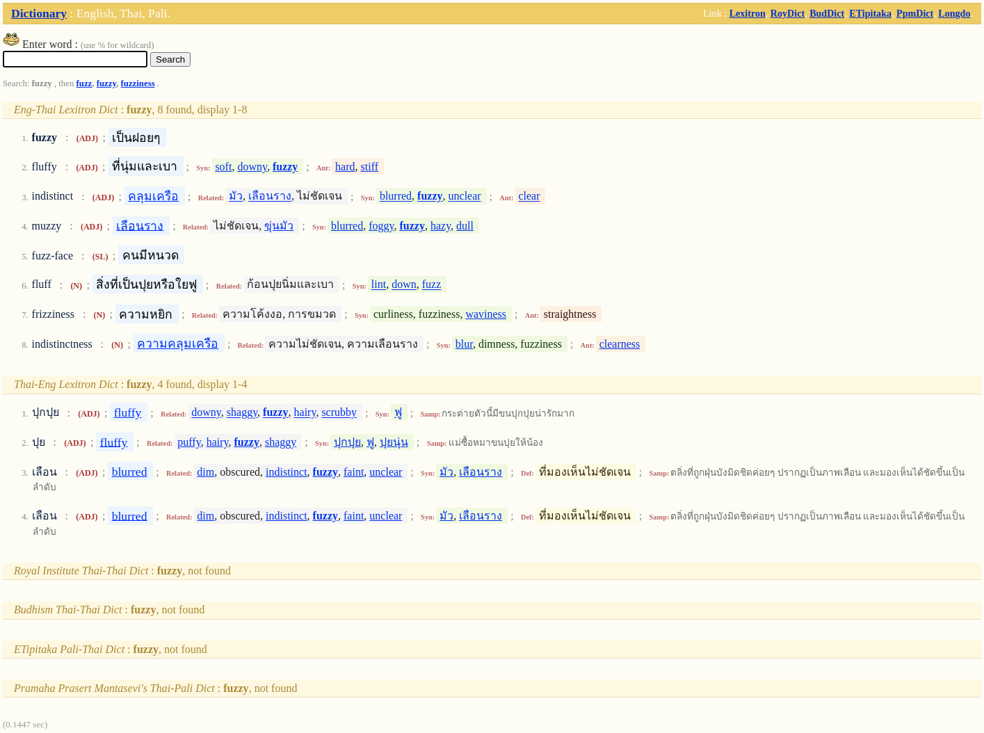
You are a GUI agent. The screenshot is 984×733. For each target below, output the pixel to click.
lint (378, 285)
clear (529, 196)
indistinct (286, 472)
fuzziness (138, 83)
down (404, 285)
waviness (485, 314)
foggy (381, 226)
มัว (236, 196)
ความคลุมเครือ (177, 344)
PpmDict (914, 13)
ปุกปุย (347, 442)
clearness (619, 344)
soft (223, 166)
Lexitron (747, 13)
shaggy (242, 413)
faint (354, 472)
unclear (465, 196)
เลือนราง (269, 196)
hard (345, 166)
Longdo (954, 13)
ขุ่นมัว (278, 226)
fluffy (128, 412)
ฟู (398, 413)
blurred (396, 196)
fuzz (84, 83)
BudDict (826, 13)
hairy (305, 413)
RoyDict (788, 13)
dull (465, 226)
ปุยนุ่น (394, 442)
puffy (188, 442)
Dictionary (39, 13)
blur (464, 344)
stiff (369, 166)
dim (205, 472)
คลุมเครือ (153, 196)
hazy (440, 226)
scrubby (339, 413)
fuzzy (106, 83)
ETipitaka (870, 13)
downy (252, 166)
